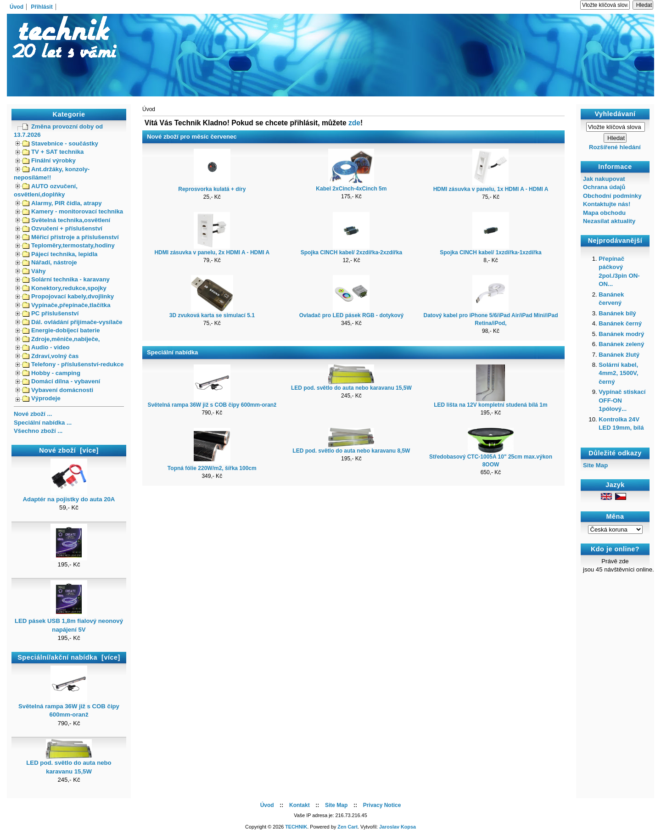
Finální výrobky (49, 160)
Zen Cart (347, 826)
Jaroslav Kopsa (397, 826)
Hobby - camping (51, 373)
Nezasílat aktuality (609, 221)
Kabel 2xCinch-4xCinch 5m (351, 188)
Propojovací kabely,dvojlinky (68, 296)
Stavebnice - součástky (60, 143)
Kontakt (299, 805)
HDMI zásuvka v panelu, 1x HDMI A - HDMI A (491, 189)
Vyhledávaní (615, 114)
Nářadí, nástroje (49, 262)
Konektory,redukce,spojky (64, 288)
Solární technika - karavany (66, 279)
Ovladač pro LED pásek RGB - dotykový (351, 315)
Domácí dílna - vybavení (61, 381)
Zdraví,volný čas (50, 356)
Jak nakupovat (604, 178)
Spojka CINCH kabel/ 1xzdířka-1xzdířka (490, 252)
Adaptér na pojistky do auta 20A (69, 496)
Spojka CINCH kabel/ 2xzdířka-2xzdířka (351, 252)
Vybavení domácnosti (57, 390)
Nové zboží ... (33, 413)
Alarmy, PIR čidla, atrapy (62, 203)
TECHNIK (296, 826)
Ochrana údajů (604, 187)
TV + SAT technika (53, 151)
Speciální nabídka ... (43, 422)
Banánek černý (620, 323)
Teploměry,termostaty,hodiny (68, 245)
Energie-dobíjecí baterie (61, 330)
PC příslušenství (50, 313)
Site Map (595, 465)
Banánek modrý (621, 334)
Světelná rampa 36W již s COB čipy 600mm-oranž (68, 707)
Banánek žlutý (619, 354)
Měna (615, 517)
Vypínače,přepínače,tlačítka (66, 305)
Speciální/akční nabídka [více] (68, 657)
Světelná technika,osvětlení (66, 220)
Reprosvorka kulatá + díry (212, 189)
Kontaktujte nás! (606, 204)
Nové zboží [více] (69, 450)
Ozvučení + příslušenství (62, 228)
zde (354, 123)
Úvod (16, 7)
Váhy (34, 271)
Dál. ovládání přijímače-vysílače (72, 322)
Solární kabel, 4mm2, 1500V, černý (618, 373)
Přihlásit (41, 7)
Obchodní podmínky (612, 195)
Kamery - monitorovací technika (72, 211)
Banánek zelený (621, 344)
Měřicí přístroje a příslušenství (70, 237)
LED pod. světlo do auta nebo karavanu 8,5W (351, 451)
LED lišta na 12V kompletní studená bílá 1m (490, 405)
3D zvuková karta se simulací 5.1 (212, 315)
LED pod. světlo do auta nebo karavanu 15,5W (68, 763)
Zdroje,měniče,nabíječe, (61, 339)
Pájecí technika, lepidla (59, 254)
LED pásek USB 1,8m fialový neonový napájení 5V (69, 622)
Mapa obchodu (604, 212)
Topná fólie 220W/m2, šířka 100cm (212, 468)
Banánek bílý (617, 313)
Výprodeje (41, 398)
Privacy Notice (382, 805)
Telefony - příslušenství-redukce (72, 364)
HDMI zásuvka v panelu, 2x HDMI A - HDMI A (211, 252)
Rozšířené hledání (615, 147)
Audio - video (46, 347)
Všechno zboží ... (38, 430)
